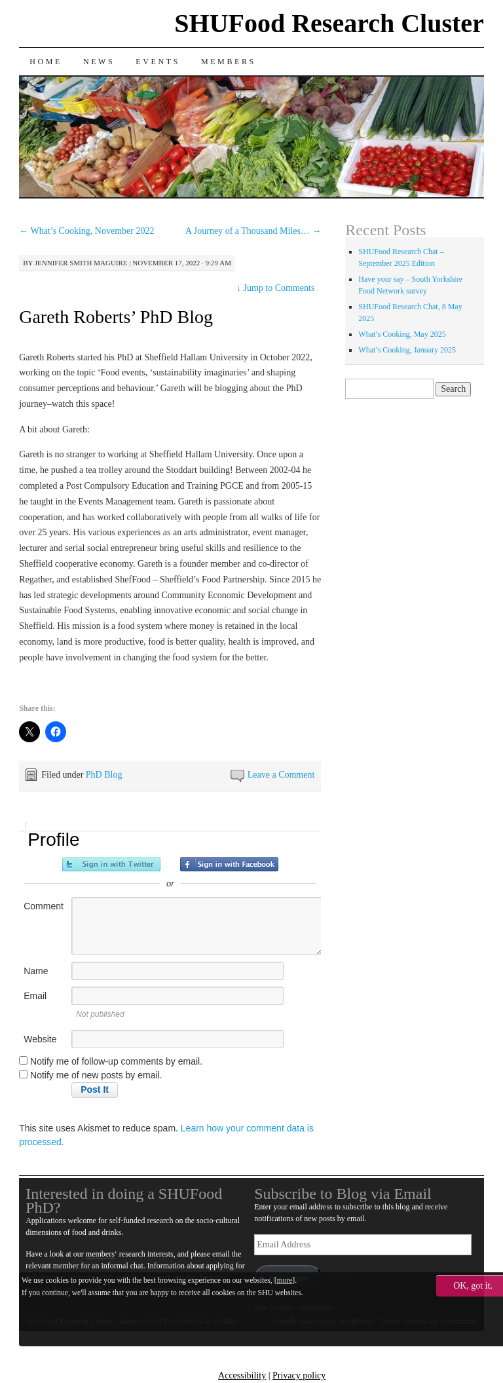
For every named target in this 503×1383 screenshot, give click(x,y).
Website (40, 1039)
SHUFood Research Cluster (329, 23)
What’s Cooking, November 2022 (86, 231)
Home (45, 61)
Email (35, 996)
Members (228, 61)
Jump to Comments (275, 288)
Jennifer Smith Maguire (81, 263)
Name (36, 971)
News (99, 61)
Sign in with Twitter (111, 864)
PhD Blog (104, 775)
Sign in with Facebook (229, 864)
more (285, 1280)
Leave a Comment (281, 775)
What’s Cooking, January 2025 (407, 349)
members (100, 1254)
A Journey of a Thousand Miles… (253, 231)
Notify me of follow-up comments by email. (116, 1061)
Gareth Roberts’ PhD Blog (116, 317)
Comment (44, 906)
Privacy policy (299, 1375)
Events (158, 61)
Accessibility (242, 1375)
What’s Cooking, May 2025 (401, 334)
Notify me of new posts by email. (96, 1075)
